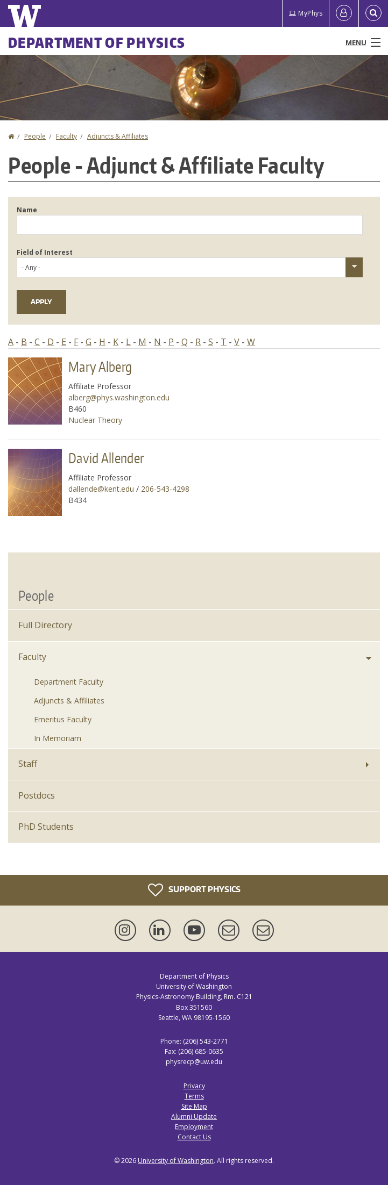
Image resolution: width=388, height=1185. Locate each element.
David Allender (106, 457)
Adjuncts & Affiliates (117, 136)
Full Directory (45, 625)
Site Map (194, 1106)
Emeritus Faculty (62, 719)
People (35, 136)
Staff (27, 764)
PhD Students (46, 826)
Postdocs (36, 795)
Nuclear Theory (95, 420)
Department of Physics (96, 42)
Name (27, 209)
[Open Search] (373, 13)
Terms (194, 1096)
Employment (194, 1126)
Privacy (194, 1085)
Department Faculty (68, 682)
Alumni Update (194, 1116)
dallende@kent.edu (101, 489)
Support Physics (194, 889)
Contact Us (194, 1136)
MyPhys (305, 13)
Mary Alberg (100, 366)
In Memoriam (57, 738)
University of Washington (176, 1160)
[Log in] (343, 13)
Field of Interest (45, 252)
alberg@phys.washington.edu (119, 397)
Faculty (66, 136)
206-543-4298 (165, 489)
